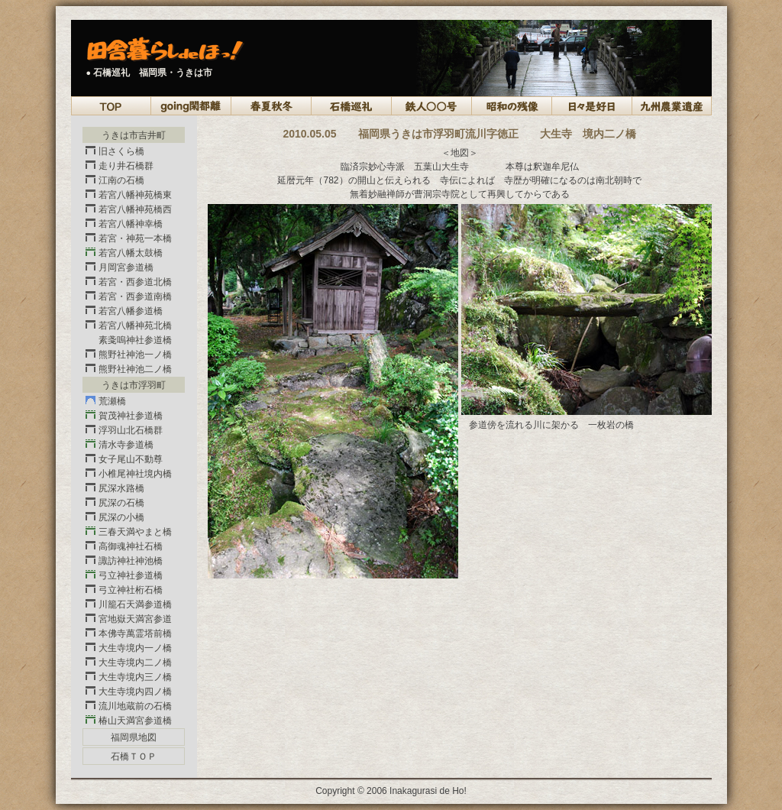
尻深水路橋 (121, 488)
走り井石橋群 (126, 165)
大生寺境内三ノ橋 (135, 677)
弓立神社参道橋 (131, 575)
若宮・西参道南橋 (135, 296)
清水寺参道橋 (126, 444)
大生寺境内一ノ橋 (135, 648)
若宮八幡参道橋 (131, 311)
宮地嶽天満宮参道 (135, 619)
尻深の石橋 (121, 502)
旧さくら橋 (121, 151)
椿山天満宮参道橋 (135, 720)
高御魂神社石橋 (131, 546)
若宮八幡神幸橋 (131, 224)
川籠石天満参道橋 (135, 604)
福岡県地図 (134, 737)
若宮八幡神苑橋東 (135, 195)
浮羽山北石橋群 (131, 430)
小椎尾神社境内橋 (135, 473)
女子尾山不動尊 (131, 459)
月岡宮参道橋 (126, 267)
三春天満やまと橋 (135, 531)
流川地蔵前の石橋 (135, 706)
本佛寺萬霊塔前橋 (135, 633)
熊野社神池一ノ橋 (135, 354)
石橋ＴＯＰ (134, 756)
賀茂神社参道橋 (131, 415)
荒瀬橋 (112, 401)
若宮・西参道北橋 (135, 282)
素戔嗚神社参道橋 (135, 340)
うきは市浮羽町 (134, 385)
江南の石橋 (121, 180)
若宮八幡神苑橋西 (135, 209)
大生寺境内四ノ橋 (135, 691)
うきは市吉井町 (134, 135)
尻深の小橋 (121, 517)
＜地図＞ (459, 152)
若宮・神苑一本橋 (135, 238)
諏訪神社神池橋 (131, 561)
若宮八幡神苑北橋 (135, 325)
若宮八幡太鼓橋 (131, 253)
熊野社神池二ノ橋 (135, 369)
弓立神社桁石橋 (131, 590)
